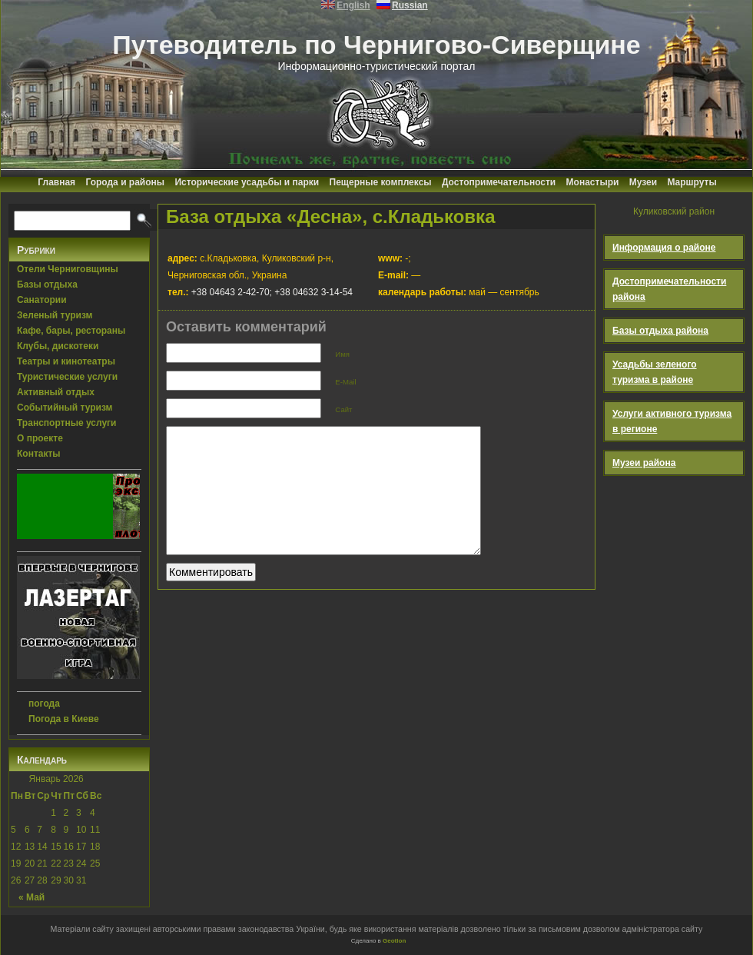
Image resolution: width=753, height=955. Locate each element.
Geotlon (394, 940)
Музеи (643, 182)
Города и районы (124, 182)
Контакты (39, 453)
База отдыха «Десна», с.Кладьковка (330, 216)
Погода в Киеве (63, 719)
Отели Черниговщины (67, 269)
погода (44, 703)
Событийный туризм (64, 407)
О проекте (40, 438)
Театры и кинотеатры (66, 361)
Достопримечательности (499, 182)
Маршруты (691, 182)
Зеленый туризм (54, 315)
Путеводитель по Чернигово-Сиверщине (376, 44)
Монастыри (592, 182)
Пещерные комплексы (381, 182)
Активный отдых (56, 392)
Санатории (42, 299)
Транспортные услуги (67, 423)
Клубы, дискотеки (57, 346)
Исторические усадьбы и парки (246, 182)
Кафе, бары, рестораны (71, 330)
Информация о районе (664, 247)
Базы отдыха (47, 284)
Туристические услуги (67, 376)
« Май (31, 897)
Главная (56, 182)
